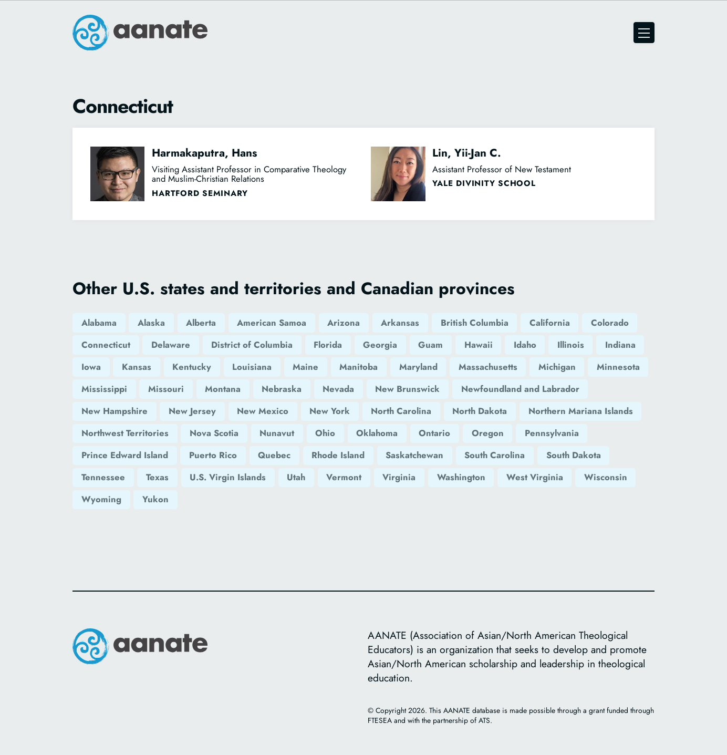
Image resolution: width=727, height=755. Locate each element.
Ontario (434, 433)
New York (329, 411)
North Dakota (479, 411)
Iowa (91, 366)
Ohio (325, 433)
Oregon (488, 433)
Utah (296, 477)
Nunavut (276, 433)
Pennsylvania (552, 433)
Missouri (166, 388)
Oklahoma (377, 433)
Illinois (570, 344)
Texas (157, 477)
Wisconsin (605, 477)
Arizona (343, 322)
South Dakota (573, 455)
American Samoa (271, 322)
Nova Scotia (214, 433)
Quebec (274, 455)
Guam (430, 344)
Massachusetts (488, 366)
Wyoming (101, 499)
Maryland (418, 366)
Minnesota (618, 366)
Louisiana (252, 366)
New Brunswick (407, 388)
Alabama (99, 322)
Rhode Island (338, 455)
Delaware (170, 344)
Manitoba (358, 366)
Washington (461, 477)
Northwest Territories (125, 433)
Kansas (136, 366)
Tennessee (103, 477)
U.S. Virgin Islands (228, 477)
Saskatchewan (414, 455)
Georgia (380, 344)
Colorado (610, 322)
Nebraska (282, 388)
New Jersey (192, 411)
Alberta (201, 322)
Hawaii (478, 344)
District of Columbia (252, 344)
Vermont (343, 477)
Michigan (557, 366)
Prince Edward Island (124, 455)
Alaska (151, 322)
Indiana (620, 344)
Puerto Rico (213, 455)
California (549, 322)
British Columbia (474, 322)
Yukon (155, 499)
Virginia (399, 477)
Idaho (525, 344)
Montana (223, 388)
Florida (328, 344)
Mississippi (104, 388)
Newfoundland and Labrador (520, 388)
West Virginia (534, 477)
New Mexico (262, 411)
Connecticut (105, 344)
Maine (305, 366)
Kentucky (191, 366)
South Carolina (494, 455)
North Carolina (401, 411)
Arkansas (400, 322)
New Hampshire (114, 411)
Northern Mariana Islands (580, 411)
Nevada (338, 388)
